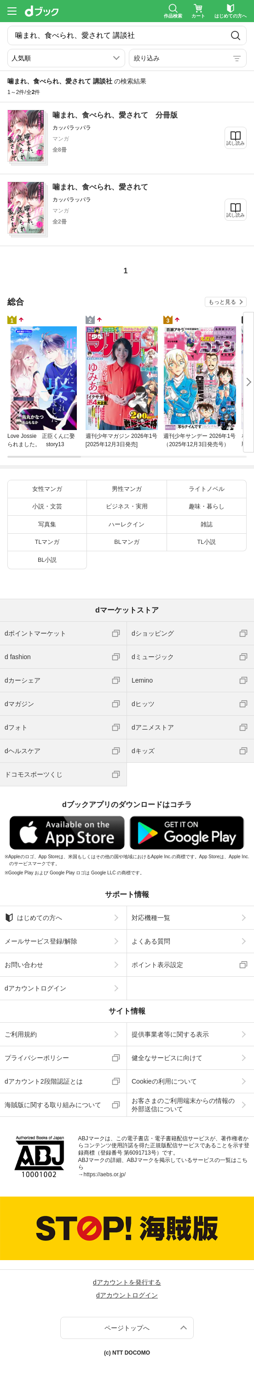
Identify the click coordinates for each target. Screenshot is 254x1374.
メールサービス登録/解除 (41, 941)
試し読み (235, 143)
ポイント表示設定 (157, 964)
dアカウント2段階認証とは (44, 1081)
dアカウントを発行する (127, 1282)
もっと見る (222, 302)
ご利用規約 (21, 1034)
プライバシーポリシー (37, 1057)
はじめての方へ (33, 917)
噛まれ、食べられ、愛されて (100, 187)
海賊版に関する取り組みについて (53, 1105)
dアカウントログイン (35, 988)
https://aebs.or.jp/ (105, 1174)
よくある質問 (151, 941)
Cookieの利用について (164, 1081)
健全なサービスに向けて (167, 1057)
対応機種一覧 (151, 917)
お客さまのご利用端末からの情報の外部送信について (183, 1105)
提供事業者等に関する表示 (170, 1034)
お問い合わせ (24, 964)
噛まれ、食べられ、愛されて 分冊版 (115, 115)
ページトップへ (127, 1328)
